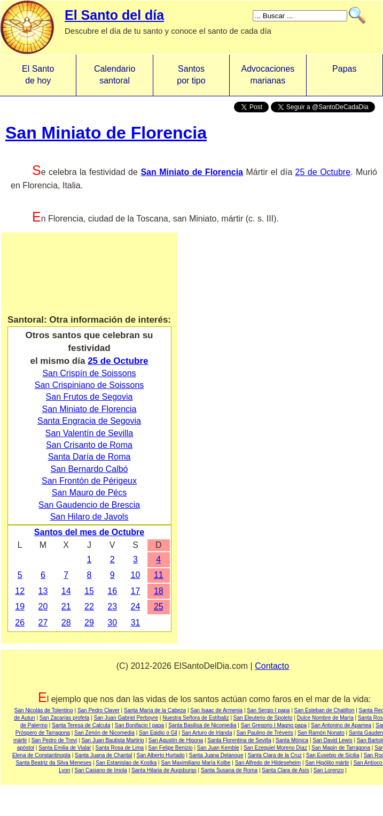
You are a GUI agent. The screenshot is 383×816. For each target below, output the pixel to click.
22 (89, 606)
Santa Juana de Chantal (103, 755)
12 (20, 591)
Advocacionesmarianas (268, 74)
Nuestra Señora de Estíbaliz (195, 718)
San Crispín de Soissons (89, 373)
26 (20, 622)
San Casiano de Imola (101, 770)
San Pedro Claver (98, 710)
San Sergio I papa (268, 710)
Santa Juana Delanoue (216, 755)
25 (158, 606)
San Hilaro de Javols (89, 516)
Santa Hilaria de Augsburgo (164, 770)
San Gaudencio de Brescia (89, 504)
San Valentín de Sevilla (89, 433)
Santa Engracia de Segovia (89, 420)
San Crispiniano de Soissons (89, 385)
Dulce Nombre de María (325, 718)
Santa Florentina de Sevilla (239, 740)
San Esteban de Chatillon (324, 710)
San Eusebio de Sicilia (332, 755)
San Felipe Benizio (170, 748)
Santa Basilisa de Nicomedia (202, 725)
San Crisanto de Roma (89, 444)
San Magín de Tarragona (340, 748)
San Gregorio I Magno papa (274, 725)
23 (112, 606)
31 (135, 622)
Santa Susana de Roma (229, 770)
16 (112, 591)
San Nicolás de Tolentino (43, 710)
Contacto (272, 665)
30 (112, 622)
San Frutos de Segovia (89, 396)
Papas (344, 74)
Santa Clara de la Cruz (275, 755)
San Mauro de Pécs (89, 492)
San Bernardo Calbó (89, 469)
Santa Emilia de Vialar (64, 748)
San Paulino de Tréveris (265, 733)
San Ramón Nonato (321, 733)
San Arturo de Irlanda (207, 733)
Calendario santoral (114, 74)
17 (135, 591)
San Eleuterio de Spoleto (263, 718)
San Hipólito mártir (327, 763)
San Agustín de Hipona (175, 740)
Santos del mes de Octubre (89, 532)
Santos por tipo (191, 74)
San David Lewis (332, 740)
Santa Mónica (292, 740)
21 (66, 606)
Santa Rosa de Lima (120, 748)
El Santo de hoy (38, 74)
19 (20, 606)
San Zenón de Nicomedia (104, 733)
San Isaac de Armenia (216, 710)
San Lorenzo (329, 770)
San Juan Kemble (218, 748)
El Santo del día (114, 14)
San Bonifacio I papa (139, 725)
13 (43, 591)
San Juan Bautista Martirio (112, 740)
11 (158, 574)
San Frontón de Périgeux (89, 480)
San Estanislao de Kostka (126, 763)
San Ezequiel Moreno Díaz (275, 748)
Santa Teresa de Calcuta (81, 725)
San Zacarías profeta (64, 718)
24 (135, 606)
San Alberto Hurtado (161, 755)
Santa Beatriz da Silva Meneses (53, 763)
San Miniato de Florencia (106, 132)
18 (158, 591)
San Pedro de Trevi (54, 740)
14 (66, 591)
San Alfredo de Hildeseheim (268, 763)
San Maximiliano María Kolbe (195, 763)
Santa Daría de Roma (89, 456)
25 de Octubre (323, 172)
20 (43, 606)
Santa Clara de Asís (285, 770)
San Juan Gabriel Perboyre (125, 718)
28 (66, 622)
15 (89, 591)
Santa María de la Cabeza (155, 710)
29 (89, 622)
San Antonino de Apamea (341, 725)
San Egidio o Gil (158, 733)
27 (43, 622)
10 (135, 574)
